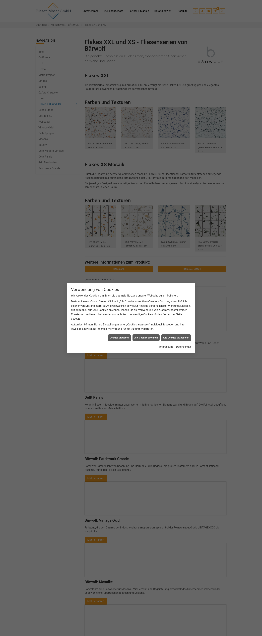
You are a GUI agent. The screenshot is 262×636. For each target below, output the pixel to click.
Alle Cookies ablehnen (146, 337)
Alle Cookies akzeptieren (176, 337)
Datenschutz (183, 346)
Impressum (166, 346)
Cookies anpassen (119, 337)
